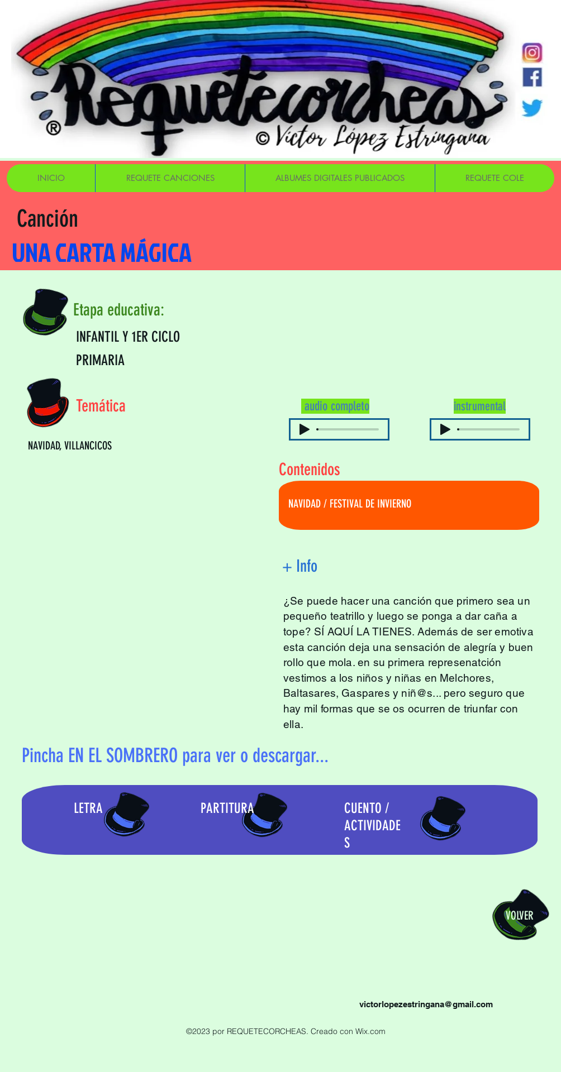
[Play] (304, 429)
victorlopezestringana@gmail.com (426, 1004)
